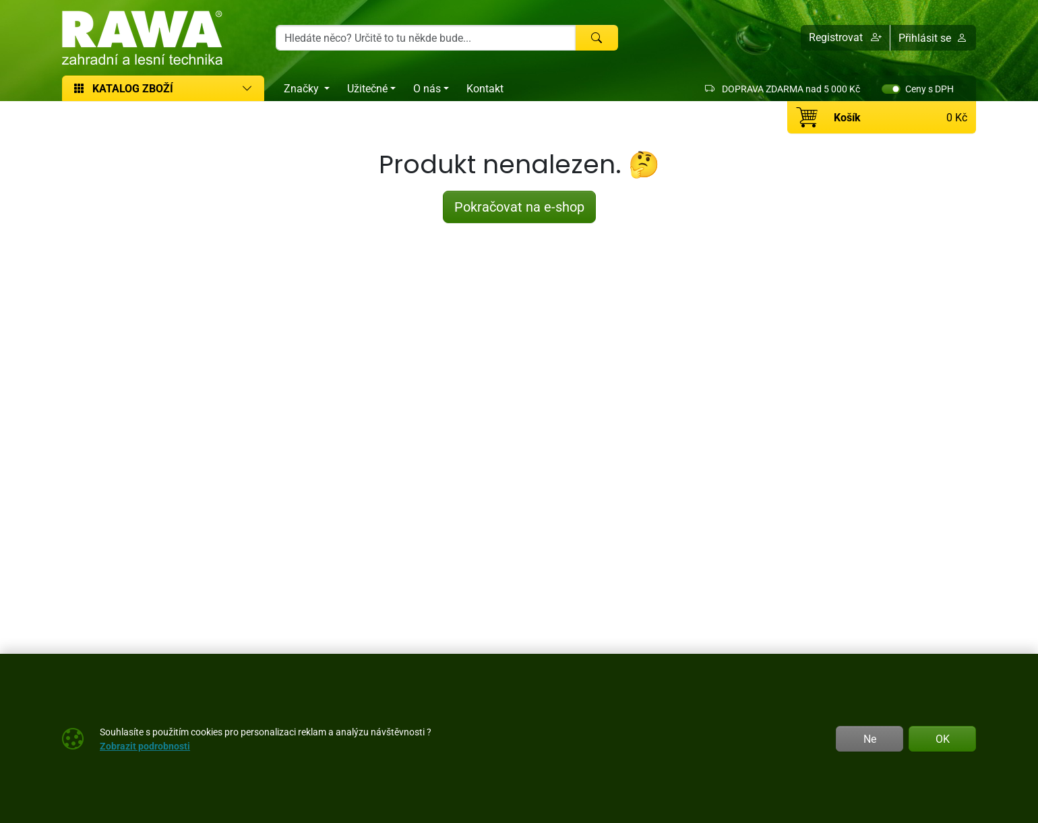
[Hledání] (426, 38)
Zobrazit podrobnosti (145, 746)
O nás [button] (427, 88)
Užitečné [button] (367, 88)
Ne (869, 738)
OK (943, 738)
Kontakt (484, 88)
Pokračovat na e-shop (519, 206)
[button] (845, 38)
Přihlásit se (932, 37)
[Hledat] (596, 38)
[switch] (891, 89)
